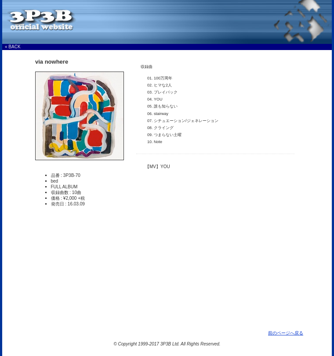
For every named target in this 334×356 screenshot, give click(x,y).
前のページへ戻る (285, 333)
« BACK (13, 46)
